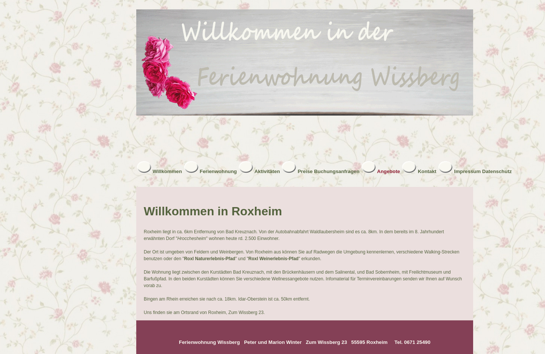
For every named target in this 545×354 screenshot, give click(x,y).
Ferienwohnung (218, 171)
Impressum (467, 171)
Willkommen (167, 171)
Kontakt (427, 171)
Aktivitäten (267, 171)
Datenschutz (497, 171)
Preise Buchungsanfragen (328, 171)
